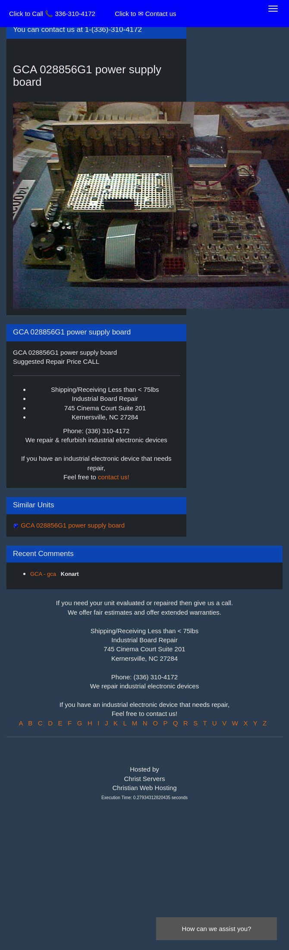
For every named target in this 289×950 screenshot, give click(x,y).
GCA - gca (44, 574)
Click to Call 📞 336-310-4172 (52, 13)
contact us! (113, 477)
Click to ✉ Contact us (145, 13)
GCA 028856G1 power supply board (72, 525)
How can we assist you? (216, 928)
